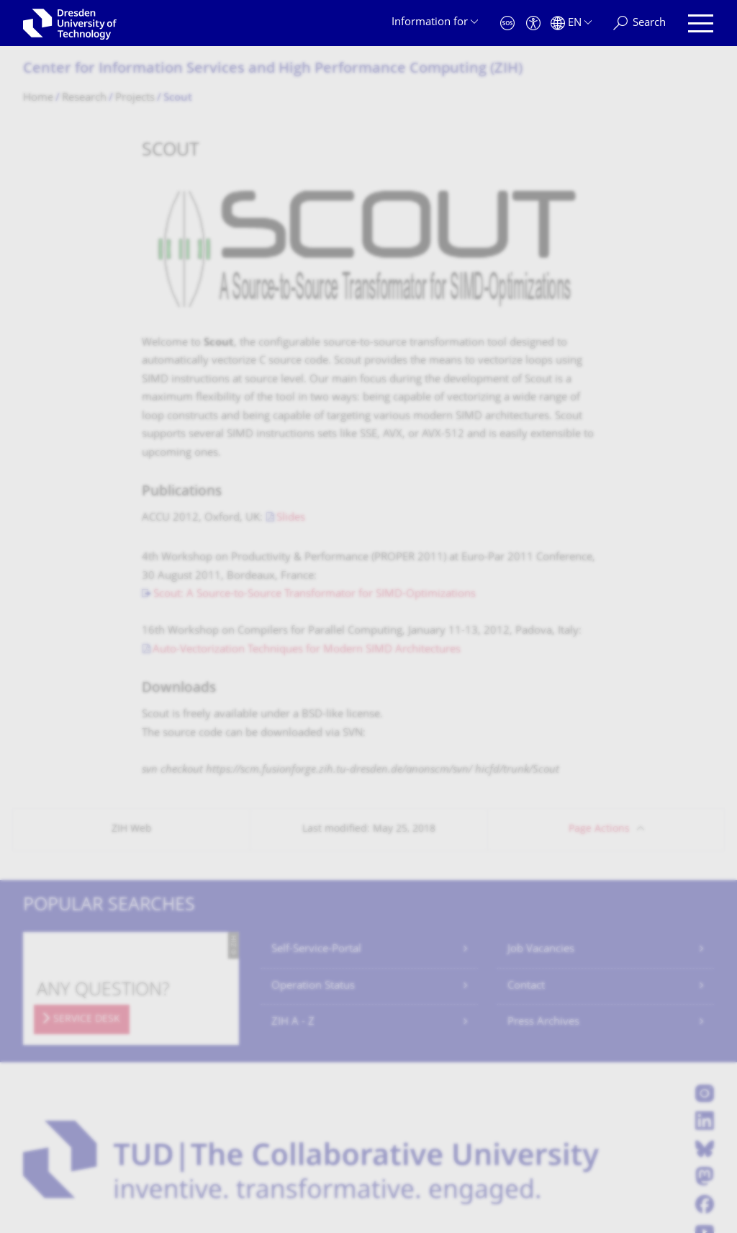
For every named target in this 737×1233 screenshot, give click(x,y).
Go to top (676, 1146)
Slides (290, 383)
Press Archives (543, 887)
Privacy (160, 1147)
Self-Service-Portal (316, 815)
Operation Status (313, 851)
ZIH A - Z (293, 887)
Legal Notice (101, 1147)
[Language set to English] (571, 23)
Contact (526, 851)
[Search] (639, 23)
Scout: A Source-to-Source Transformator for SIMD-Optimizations (314, 460)
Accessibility (315, 1147)
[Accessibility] (533, 23)
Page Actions (599, 694)
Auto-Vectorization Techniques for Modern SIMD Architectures (307, 515)
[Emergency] (507, 23)
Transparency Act (231, 1147)
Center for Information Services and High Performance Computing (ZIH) (273, 69)
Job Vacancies (540, 815)
